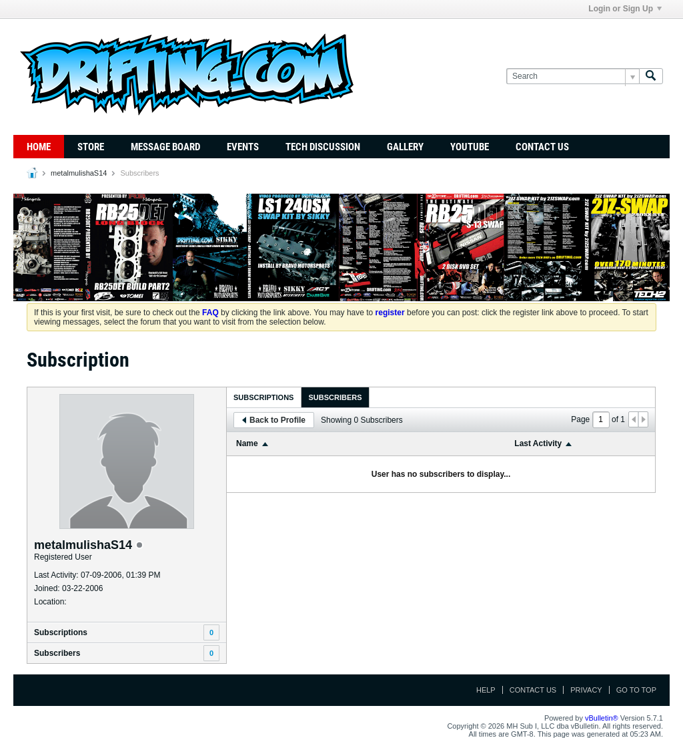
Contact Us (542, 147)
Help (486, 690)
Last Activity (538, 443)
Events (243, 147)
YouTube (469, 147)
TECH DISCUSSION (322, 147)
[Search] (572, 76)
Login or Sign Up (625, 8)
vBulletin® (601, 718)
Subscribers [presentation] (335, 397)
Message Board (165, 147)
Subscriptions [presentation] (263, 397)
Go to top (636, 690)
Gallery (405, 147)
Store (90, 147)
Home (39, 147)
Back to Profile (273, 420)
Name (247, 443)
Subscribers (57, 653)
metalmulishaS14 (79, 173)
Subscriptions (60, 632)
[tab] (263, 397)
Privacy (586, 690)
